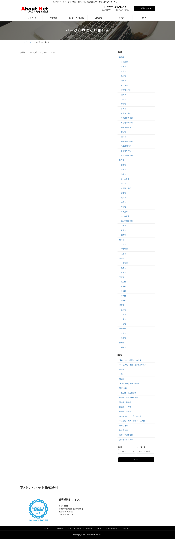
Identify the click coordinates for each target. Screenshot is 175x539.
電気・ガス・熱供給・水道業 (130, 360)
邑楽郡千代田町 (127, 123)
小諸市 (123, 324)
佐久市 (123, 314)
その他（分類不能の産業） (129, 383)
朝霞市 (123, 235)
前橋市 (123, 67)
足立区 (123, 282)
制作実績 (60, 528)
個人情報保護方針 (112, 528)
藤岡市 (123, 132)
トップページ (48, 528)
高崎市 (123, 76)
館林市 (123, 137)
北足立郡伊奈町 (127, 221)
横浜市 (123, 333)
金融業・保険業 (125, 412)
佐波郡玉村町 (126, 90)
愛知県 (121, 343)
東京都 (121, 277)
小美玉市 (124, 263)
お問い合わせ (144, 8)
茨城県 (121, 258)
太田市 (123, 71)
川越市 (123, 169)
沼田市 (123, 99)
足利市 (123, 244)
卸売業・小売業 (125, 407)
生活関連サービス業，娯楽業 (130, 416)
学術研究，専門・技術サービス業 (132, 421)
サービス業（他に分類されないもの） (133, 365)
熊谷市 (123, 197)
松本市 (123, 319)
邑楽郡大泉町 (126, 113)
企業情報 (89, 528)
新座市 (123, 230)
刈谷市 (123, 347)
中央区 (123, 296)
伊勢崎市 (124, 62)
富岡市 (123, 109)
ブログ (99, 528)
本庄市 (123, 202)
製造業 (121, 369)
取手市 (123, 268)
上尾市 (123, 226)
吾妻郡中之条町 (127, 141)
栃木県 (121, 240)
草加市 (123, 207)
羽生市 (123, 193)
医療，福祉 (123, 388)
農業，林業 (123, 425)
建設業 (121, 379)
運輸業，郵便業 (125, 402)
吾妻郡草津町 (126, 151)
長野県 (121, 305)
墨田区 (123, 300)
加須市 (123, 174)
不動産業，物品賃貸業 (127, 393)
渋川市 (123, 95)
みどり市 (124, 85)
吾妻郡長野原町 (127, 118)
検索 (136, 459)
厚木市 (123, 338)
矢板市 (123, 254)
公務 (121, 374)
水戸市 (123, 272)
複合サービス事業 (126, 440)
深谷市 (123, 184)
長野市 (123, 310)
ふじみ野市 (125, 216)
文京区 (123, 291)
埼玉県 (121, 160)
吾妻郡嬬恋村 (126, 127)
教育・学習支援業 (126, 435)
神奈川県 (122, 329)
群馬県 (121, 57)
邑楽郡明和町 (126, 146)
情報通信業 (123, 430)
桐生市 (123, 81)
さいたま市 (125, 179)
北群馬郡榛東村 (127, 155)
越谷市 (123, 165)
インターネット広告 (74, 528)
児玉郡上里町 (126, 188)
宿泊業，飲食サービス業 (128, 397)
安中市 (123, 104)
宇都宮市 (124, 249)
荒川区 (123, 286)
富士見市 (124, 212)
